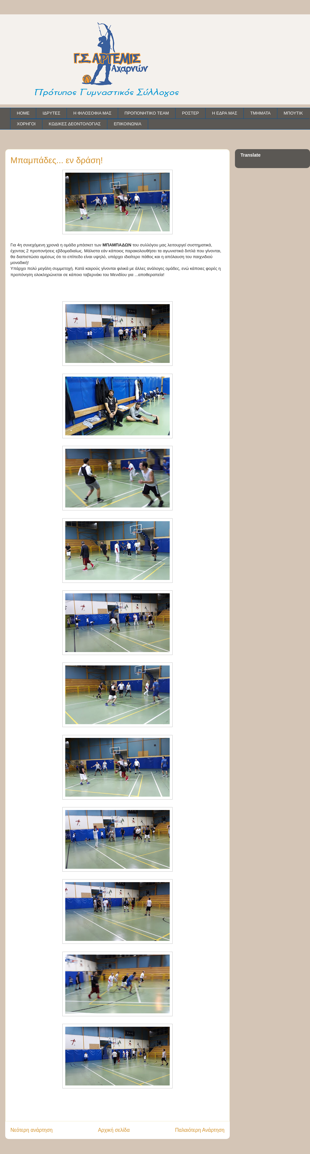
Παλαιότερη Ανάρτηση (200, 1130)
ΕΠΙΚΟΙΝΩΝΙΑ (127, 123)
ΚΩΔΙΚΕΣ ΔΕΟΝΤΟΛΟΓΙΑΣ (75, 123)
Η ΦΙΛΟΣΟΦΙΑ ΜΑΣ (92, 113)
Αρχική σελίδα (114, 1130)
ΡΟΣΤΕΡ (190, 113)
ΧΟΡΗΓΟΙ (26, 123)
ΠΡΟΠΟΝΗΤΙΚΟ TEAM (147, 113)
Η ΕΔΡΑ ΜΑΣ (224, 113)
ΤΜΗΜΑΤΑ (260, 113)
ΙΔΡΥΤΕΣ (51, 113)
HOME (23, 113)
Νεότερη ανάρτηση (31, 1130)
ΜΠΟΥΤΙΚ (293, 113)
